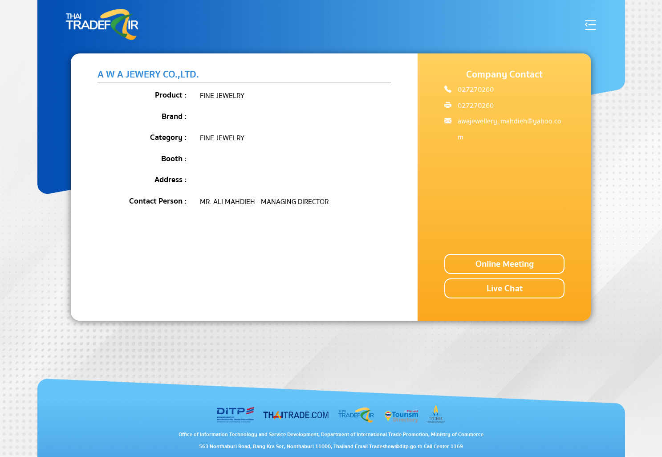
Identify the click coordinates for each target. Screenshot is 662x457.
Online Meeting (504, 264)
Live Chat (505, 288)
